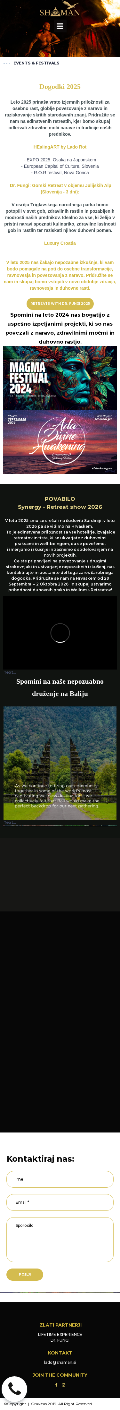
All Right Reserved (75, 1403)
